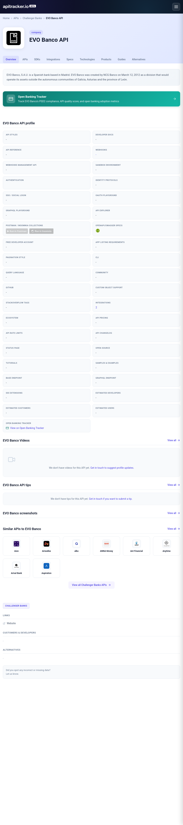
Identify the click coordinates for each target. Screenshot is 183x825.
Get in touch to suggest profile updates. (112, 468)
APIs (16, 18)
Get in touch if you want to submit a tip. (110, 499)
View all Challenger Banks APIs (91, 585)
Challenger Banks (32, 18)
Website (9, 624)
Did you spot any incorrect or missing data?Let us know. (28, 672)
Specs (69, 59)
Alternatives (138, 59)
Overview (11, 59)
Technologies (87, 59)
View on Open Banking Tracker (25, 428)
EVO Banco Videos (16, 441)
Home (6, 18)
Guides (121, 59)
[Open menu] (176, 7)
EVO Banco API (54, 18)
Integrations (53, 59)
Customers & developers (19, 633)
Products (106, 59)
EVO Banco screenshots (20, 514)
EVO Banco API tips (17, 485)
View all (173, 440)
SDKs (37, 59)
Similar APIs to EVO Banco (22, 529)
